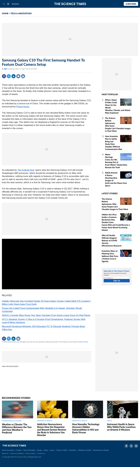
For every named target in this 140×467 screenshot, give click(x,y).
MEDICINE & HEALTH (44, 421)
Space (52, 450)
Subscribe (131, 4)
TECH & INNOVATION (21, 13)
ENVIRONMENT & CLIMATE (12, 421)
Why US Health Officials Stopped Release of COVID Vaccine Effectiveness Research (112, 240)
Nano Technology (29, 450)
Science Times (83, 342)
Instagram (136, 446)
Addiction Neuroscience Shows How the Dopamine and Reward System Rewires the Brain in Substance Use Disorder (51, 430)
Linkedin (13, 76)
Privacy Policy (30, 453)
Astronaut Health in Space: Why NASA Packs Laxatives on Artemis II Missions (121, 427)
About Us (5, 453)
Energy (39, 450)
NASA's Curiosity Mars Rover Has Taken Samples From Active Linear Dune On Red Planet (46, 315)
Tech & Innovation (8, 450)
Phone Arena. (23, 106)
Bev (5, 69)
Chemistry (72, 450)
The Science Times (70, 4)
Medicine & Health (84, 450)
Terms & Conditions (17, 453)
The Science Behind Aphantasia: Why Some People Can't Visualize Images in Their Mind (115, 204)
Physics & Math (62, 450)
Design (18, 450)
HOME (5, 13)
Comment (18, 76)
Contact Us (41, 453)
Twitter (9, 76)
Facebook (4, 76)
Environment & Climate (101, 450)
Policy (46, 450)
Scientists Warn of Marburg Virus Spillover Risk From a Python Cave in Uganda (110, 256)
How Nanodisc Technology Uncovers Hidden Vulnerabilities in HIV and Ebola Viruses (86, 428)
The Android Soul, (26, 170)
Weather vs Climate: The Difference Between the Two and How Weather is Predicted (17, 428)
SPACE (109, 421)
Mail (23, 76)
